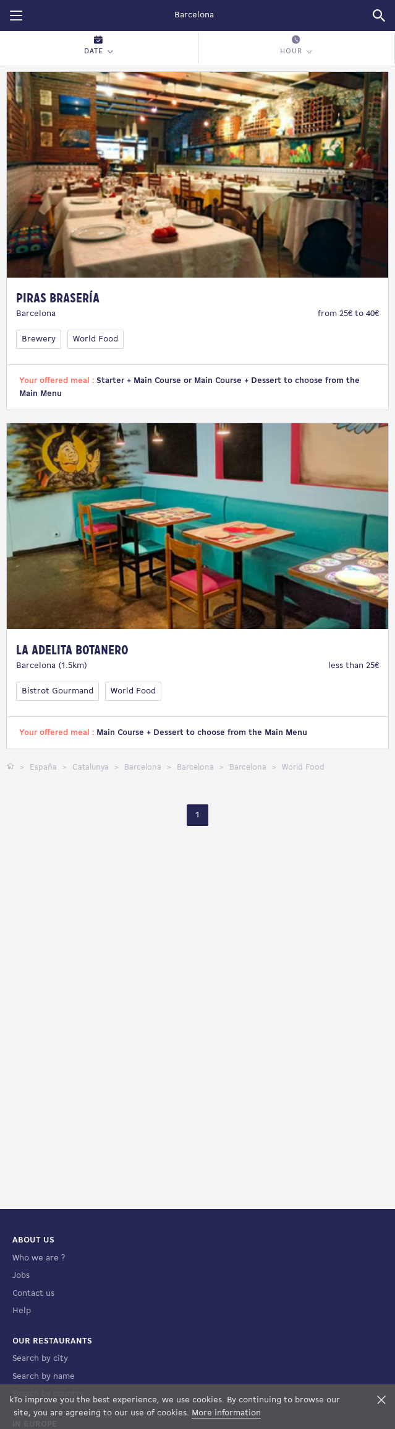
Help (21, 1311)
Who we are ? (38, 1258)
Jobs (21, 1275)
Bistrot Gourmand (57, 691)
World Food (95, 339)
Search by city (40, 1358)
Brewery (39, 339)
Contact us (33, 1293)
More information (226, 1413)
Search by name (43, 1376)
